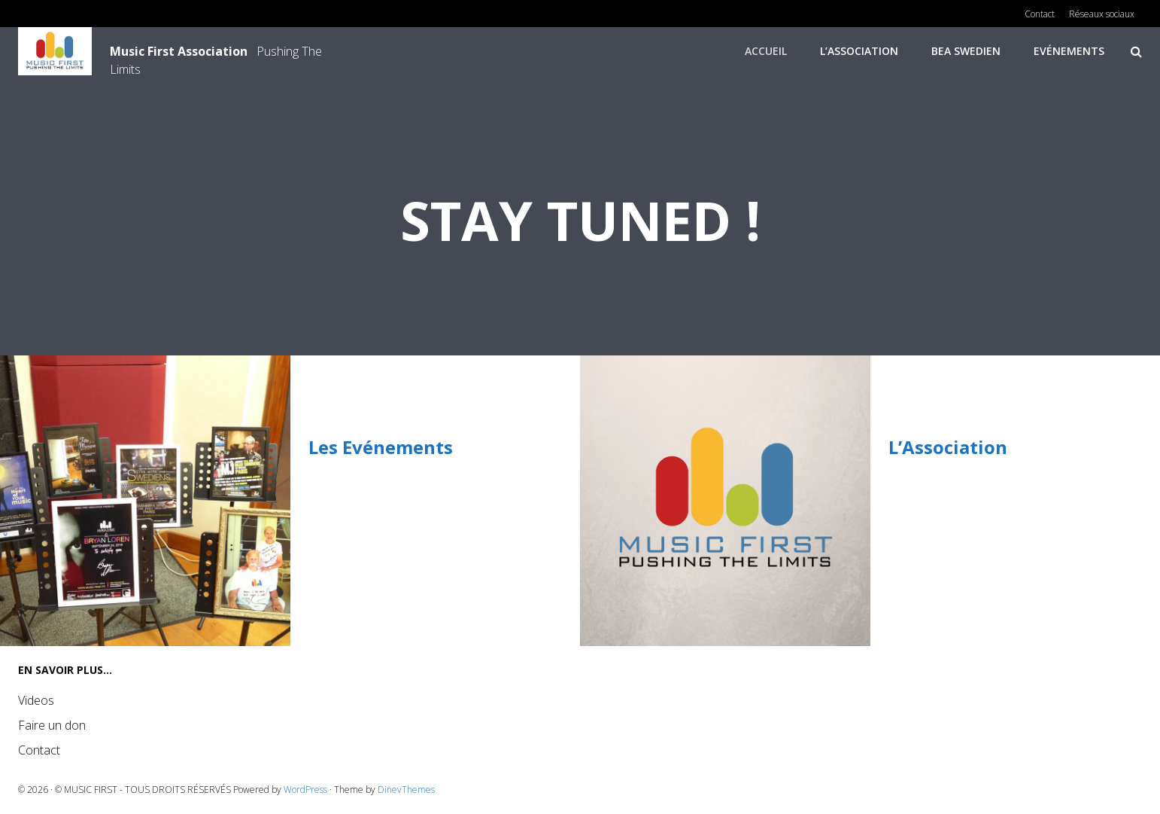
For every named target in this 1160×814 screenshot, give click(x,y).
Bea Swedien (966, 51)
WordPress (305, 789)
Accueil (766, 51)
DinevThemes (406, 789)
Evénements (1069, 51)
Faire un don (52, 725)
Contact (39, 750)
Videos (36, 700)
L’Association (859, 51)
